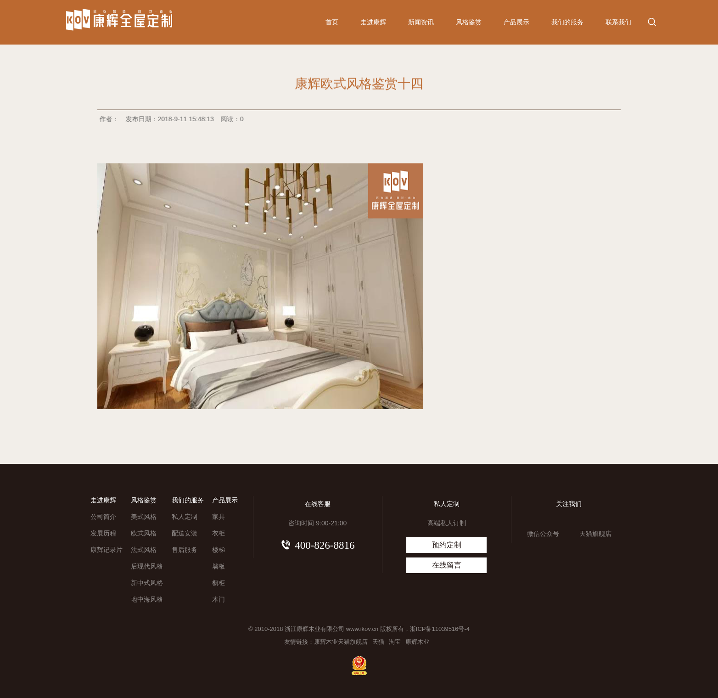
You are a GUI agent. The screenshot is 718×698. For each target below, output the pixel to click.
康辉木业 (417, 641)
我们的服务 (567, 22)
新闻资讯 (421, 22)
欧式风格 (144, 533)
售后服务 (184, 549)
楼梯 (218, 549)
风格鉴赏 (469, 22)
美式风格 (144, 516)
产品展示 (516, 22)
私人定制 (184, 516)
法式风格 (144, 549)
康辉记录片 (106, 549)
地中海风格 (147, 599)
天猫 (378, 641)
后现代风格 (147, 566)
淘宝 (395, 641)
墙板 (218, 566)
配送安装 (184, 533)
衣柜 (218, 533)
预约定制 (446, 545)
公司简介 (103, 516)
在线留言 (446, 565)
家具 (218, 516)
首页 (331, 22)
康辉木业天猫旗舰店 (341, 641)
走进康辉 (373, 22)
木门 (218, 599)
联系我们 (618, 22)
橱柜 (218, 582)
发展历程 (103, 533)
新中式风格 (147, 582)
